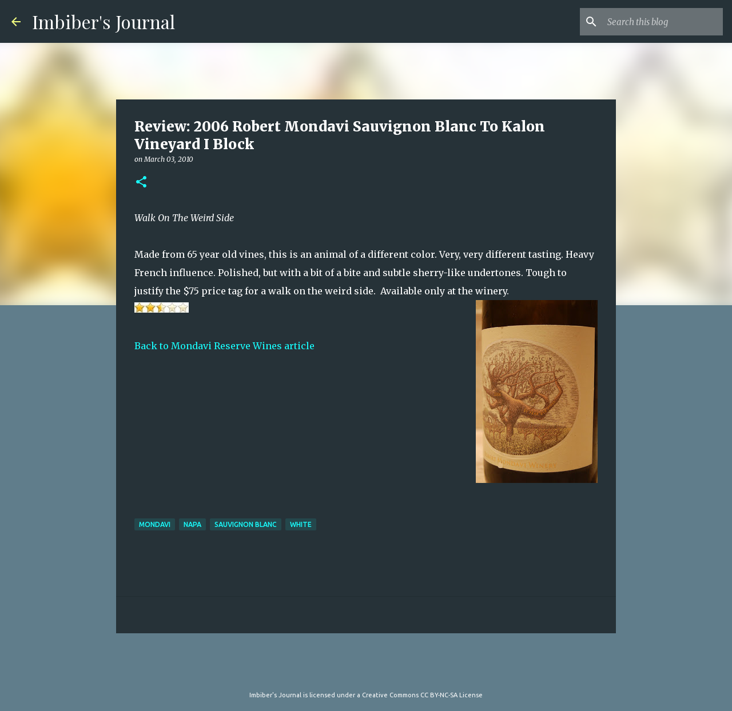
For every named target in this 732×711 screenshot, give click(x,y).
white (301, 524)
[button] (141, 182)
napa (192, 524)
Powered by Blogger (366, 671)
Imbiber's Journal (103, 21)
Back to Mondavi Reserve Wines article (224, 345)
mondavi (154, 524)
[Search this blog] (663, 21)
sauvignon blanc (245, 524)
